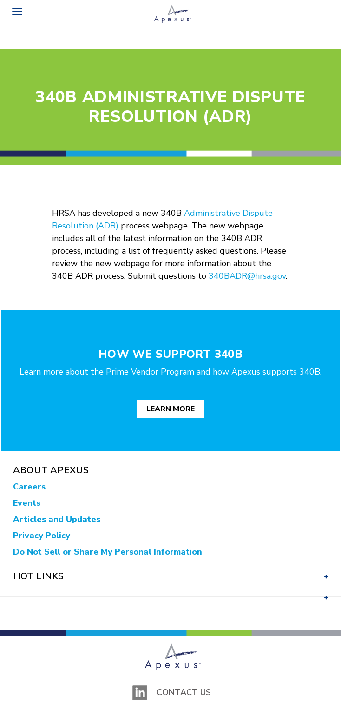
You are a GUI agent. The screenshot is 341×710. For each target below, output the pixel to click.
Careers (29, 486)
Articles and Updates (56, 519)
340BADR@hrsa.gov (247, 275)
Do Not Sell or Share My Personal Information (107, 551)
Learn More (170, 409)
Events (26, 503)
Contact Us (184, 692)
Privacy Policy (41, 535)
